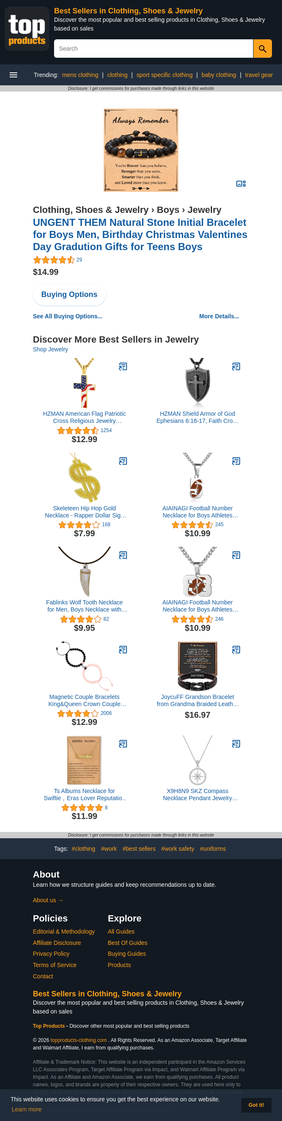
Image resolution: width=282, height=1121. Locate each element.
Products (119, 965)
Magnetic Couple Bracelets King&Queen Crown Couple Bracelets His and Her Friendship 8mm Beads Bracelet (84, 701)
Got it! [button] (256, 1105)
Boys (168, 210)
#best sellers (139, 848)
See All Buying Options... (68, 316)
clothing (117, 75)
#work (108, 848)
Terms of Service (55, 965)
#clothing (83, 848)
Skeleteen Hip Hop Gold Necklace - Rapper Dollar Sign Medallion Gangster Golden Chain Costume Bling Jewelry (84, 512)
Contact (43, 976)
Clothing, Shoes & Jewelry (91, 210)
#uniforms (213, 848)
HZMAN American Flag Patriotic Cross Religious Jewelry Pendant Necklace (84, 417)
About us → (48, 900)
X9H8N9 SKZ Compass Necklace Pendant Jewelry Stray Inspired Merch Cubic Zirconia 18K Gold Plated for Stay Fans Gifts (198, 795)
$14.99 (46, 271)
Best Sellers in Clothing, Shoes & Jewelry (128, 11)
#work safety (177, 848)
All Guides (121, 931)
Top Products (50, 1026)
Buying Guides (127, 953)
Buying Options (69, 294)
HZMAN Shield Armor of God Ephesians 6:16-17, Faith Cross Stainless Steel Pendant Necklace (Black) (197, 417)
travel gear (259, 75)
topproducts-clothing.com (79, 1040)
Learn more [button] (27, 1109)
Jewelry (205, 210)
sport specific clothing (165, 75)
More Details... (219, 316)
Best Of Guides (127, 942)
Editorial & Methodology (64, 931)
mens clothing (80, 75)
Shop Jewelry (50, 349)
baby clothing (219, 75)
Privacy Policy (51, 953)
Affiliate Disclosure (57, 942)
